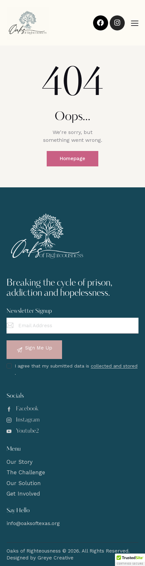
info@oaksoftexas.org (33, 523)
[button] (134, 23)
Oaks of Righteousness (34, 551)
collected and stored (114, 366)
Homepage (72, 158)
